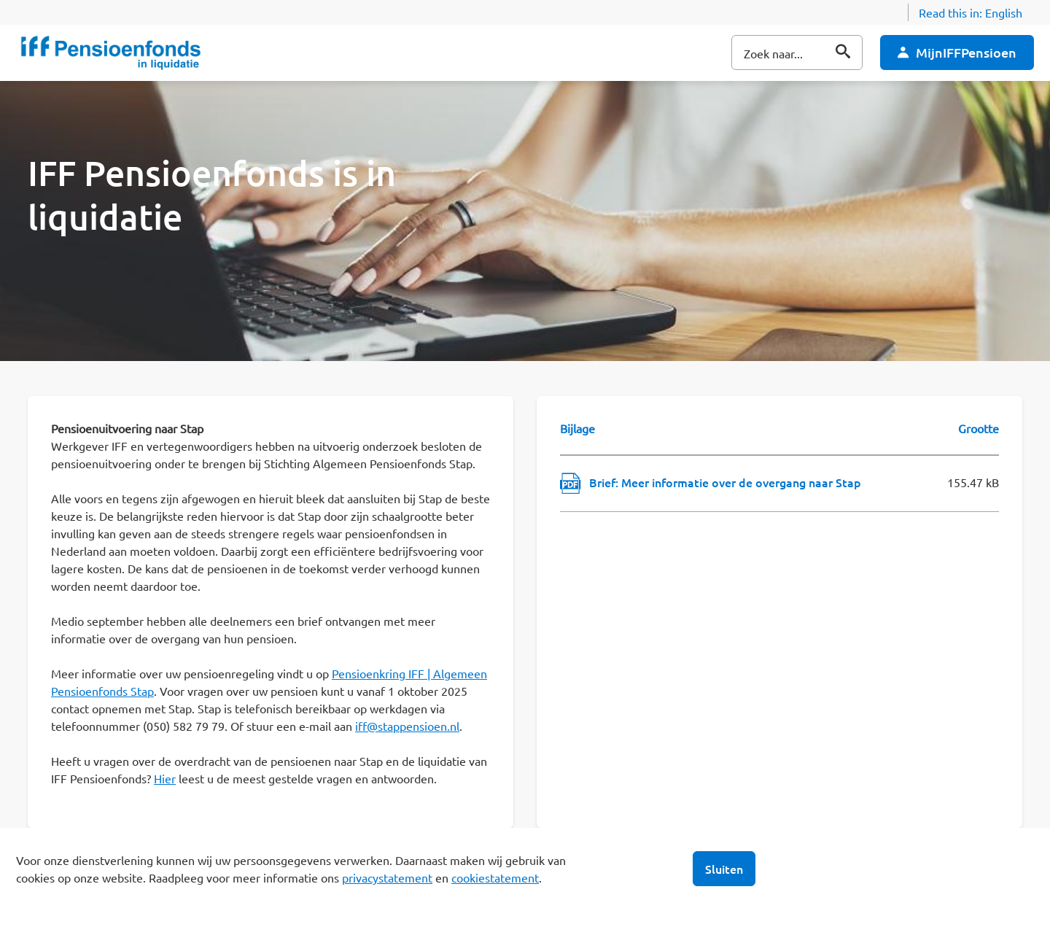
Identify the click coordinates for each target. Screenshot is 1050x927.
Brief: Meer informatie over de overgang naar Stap (725, 482)
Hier (165, 778)
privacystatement (387, 877)
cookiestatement (495, 877)
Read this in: (970, 12)
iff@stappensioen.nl (407, 725)
